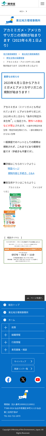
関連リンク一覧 (21, 368)
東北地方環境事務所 (30, 53)
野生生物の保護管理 (15, 57)
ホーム (11, 320)
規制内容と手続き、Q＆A (21, 173)
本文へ (22, 11)
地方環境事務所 (10, 53)
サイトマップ (20, 361)
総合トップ (14, 304)
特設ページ (13, 168)
